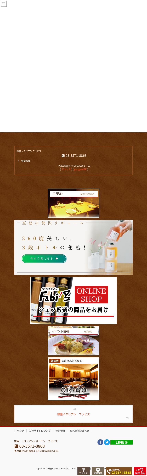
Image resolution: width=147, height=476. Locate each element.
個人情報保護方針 (79, 430)
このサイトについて (40, 430)
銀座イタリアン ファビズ (73, 414)
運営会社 (60, 430)
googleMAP (80, 169)
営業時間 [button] (23, 161)
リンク (20, 430)
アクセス (66, 169)
